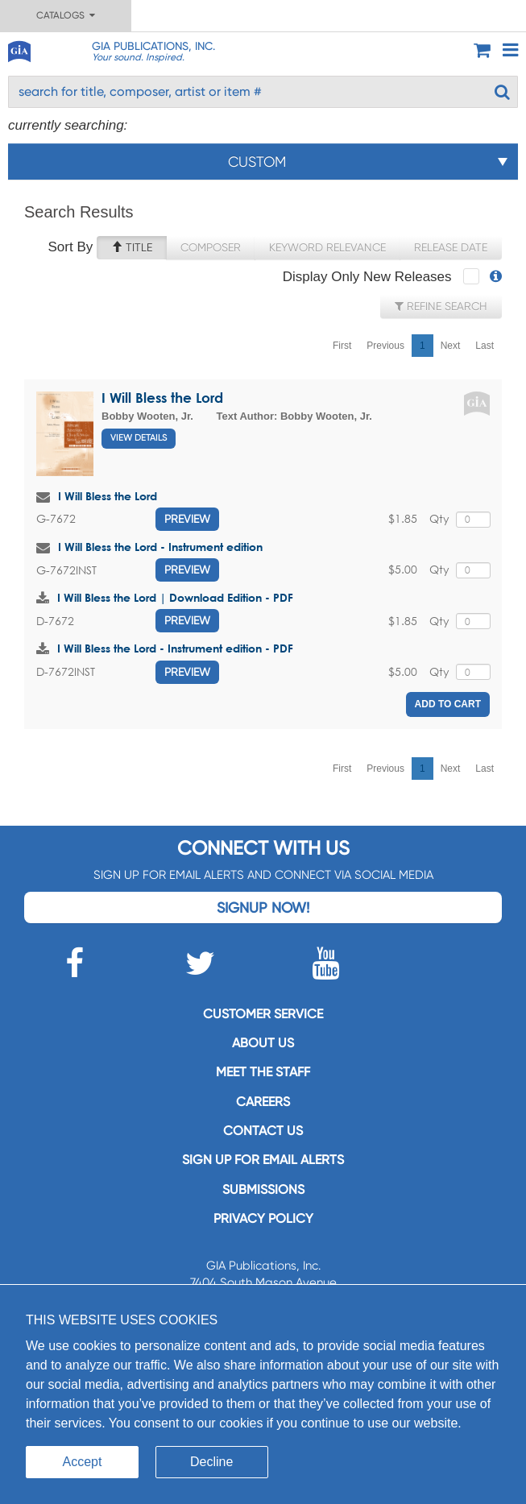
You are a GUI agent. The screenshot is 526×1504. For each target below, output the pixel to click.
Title (131, 247)
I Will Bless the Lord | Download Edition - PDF (175, 597)
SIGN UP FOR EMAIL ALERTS (263, 1159)
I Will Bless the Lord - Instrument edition (160, 546)
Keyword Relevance (327, 247)
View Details (138, 438)
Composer (210, 247)
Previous (385, 345)
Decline (211, 1462)
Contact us (263, 1130)
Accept (82, 1462)
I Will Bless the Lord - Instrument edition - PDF (175, 648)
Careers (263, 1101)
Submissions (263, 1189)
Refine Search (441, 306)
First (342, 345)
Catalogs (65, 15)
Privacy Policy (263, 1218)
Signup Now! (263, 907)
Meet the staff (263, 1071)
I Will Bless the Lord (162, 397)
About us (263, 1042)
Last (484, 345)
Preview (187, 518)
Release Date (450, 247)
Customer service (263, 1013)
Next (451, 345)
